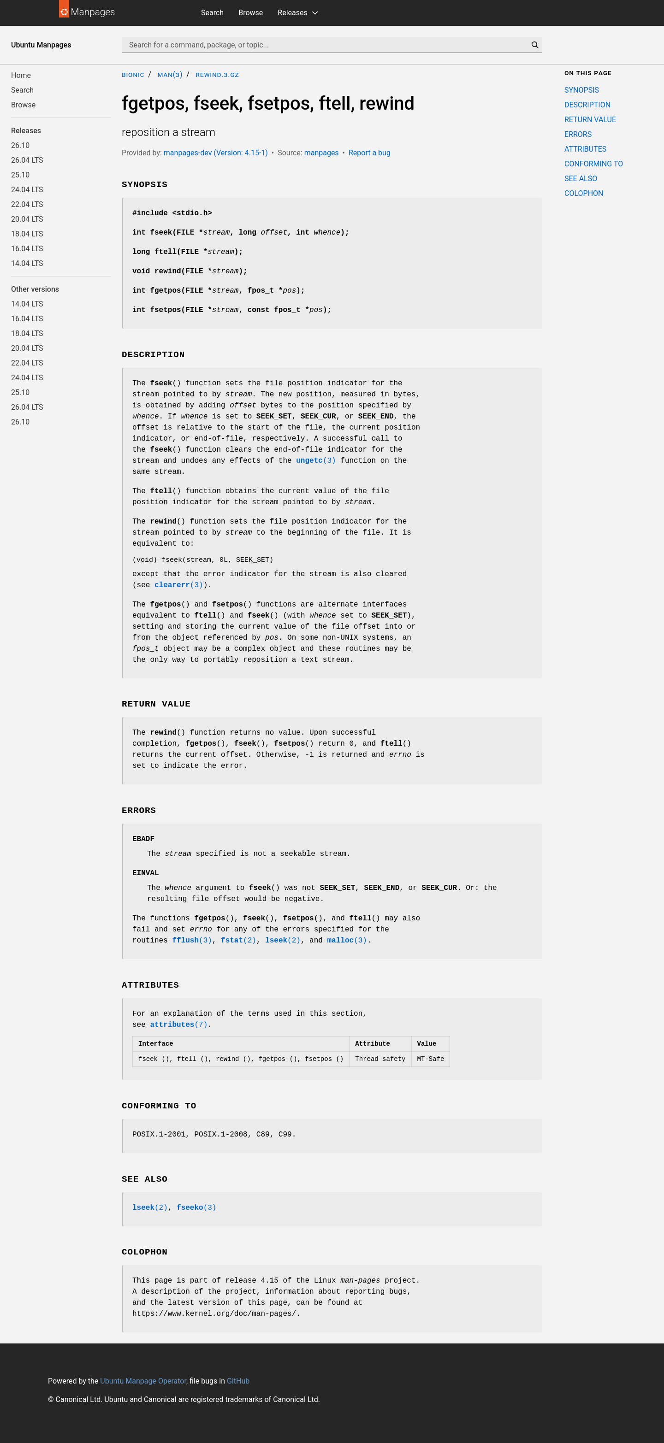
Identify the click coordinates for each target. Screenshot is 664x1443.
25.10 (20, 175)
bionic (133, 74)
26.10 (20, 145)
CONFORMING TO (593, 163)
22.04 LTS (27, 204)
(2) (238, 940)
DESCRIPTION (587, 104)
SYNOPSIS (581, 90)
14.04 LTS (27, 263)
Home (21, 75)
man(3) (170, 74)
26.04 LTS (27, 160)
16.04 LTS (27, 248)
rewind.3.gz (217, 74)
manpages (321, 152)
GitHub (238, 1381)
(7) (179, 1025)
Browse (250, 12)
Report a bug (370, 152)
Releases (292, 12)
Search (212, 12)
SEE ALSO (580, 178)
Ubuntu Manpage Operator (143, 1381)
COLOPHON (583, 193)
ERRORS (578, 134)
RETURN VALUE (590, 119)
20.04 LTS (27, 219)
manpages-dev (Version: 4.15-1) (216, 152)
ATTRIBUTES (585, 149)
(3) (316, 461)
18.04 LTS (27, 234)
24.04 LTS (27, 189)
